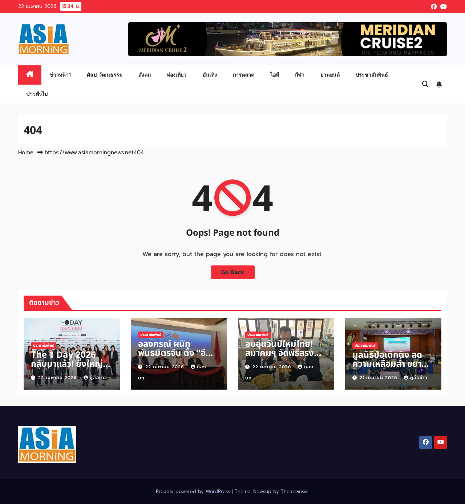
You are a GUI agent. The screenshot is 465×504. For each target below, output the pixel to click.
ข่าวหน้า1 (60, 75)
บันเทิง (209, 75)
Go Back (232, 272)
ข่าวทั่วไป (37, 94)
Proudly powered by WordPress (194, 491)
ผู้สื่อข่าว (95, 377)
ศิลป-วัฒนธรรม (104, 75)
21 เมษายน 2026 (379, 377)
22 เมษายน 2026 (58, 377)
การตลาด (243, 75)
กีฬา (299, 75)
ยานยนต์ (330, 75)
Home (25, 153)
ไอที (274, 75)
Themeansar (294, 491)
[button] (425, 84)
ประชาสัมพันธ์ (372, 75)
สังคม (144, 75)
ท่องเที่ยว (176, 75)
